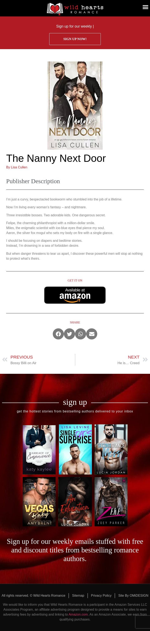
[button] (145, 7)
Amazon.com (78, 614)
